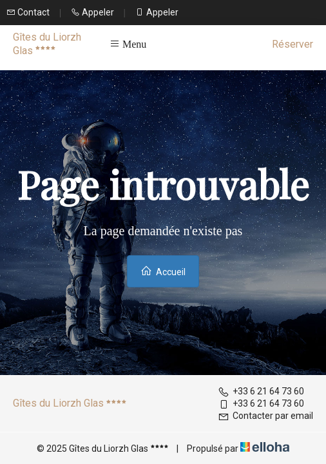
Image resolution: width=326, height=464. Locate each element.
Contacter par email (265, 416)
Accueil (163, 271)
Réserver (292, 44)
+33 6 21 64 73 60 (261, 391)
